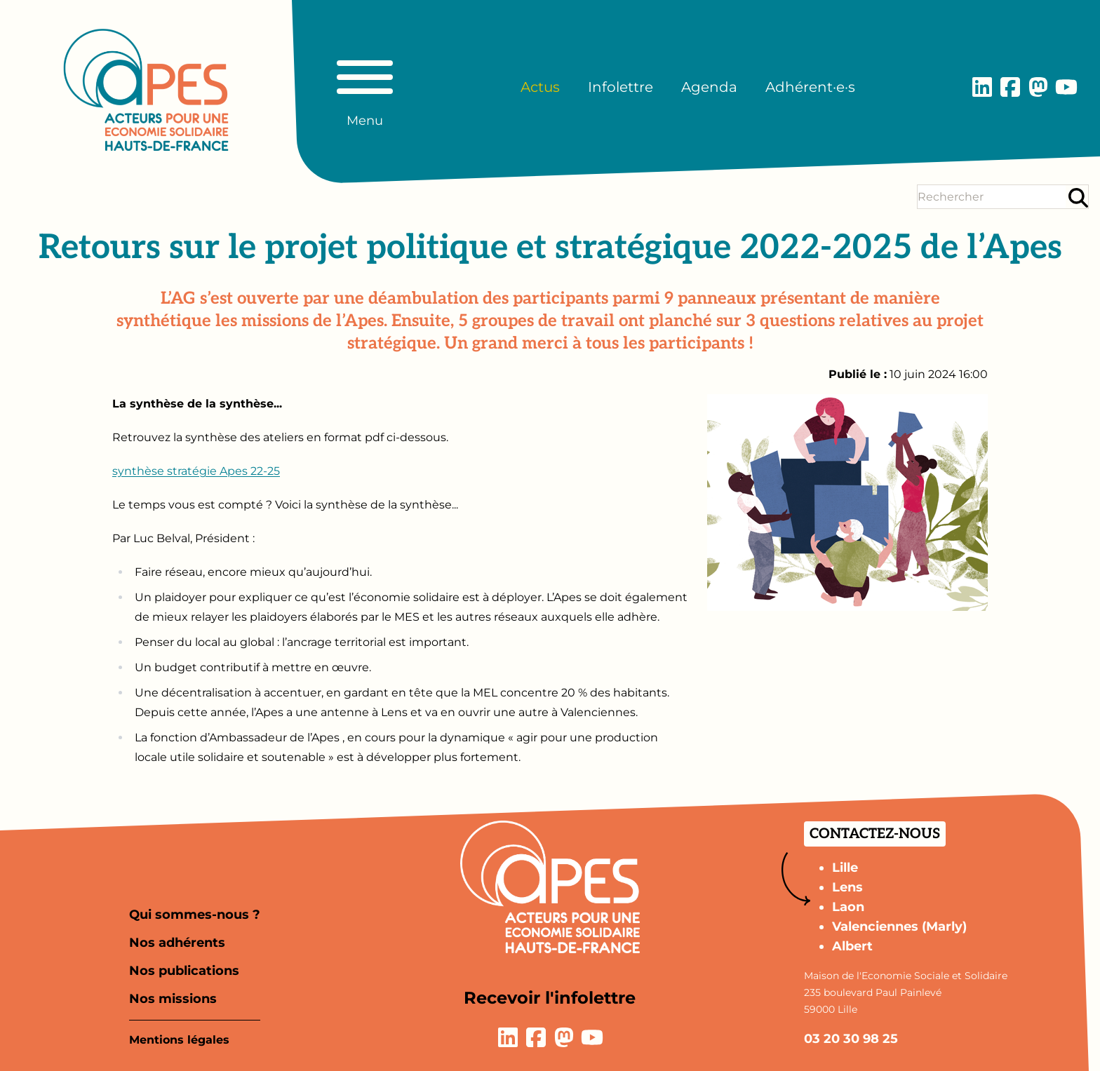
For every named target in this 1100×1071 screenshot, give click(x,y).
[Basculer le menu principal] (365, 86)
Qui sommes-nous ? (194, 914)
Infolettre (620, 87)
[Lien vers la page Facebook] (1010, 87)
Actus (540, 87)
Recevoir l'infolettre (550, 998)
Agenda (709, 87)
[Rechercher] (1078, 197)
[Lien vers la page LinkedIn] (982, 87)
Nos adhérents (177, 942)
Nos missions (173, 998)
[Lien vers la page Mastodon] (1038, 87)
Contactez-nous (875, 834)
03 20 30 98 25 (851, 1038)
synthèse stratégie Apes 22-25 (196, 471)
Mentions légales (179, 1039)
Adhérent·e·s (810, 87)
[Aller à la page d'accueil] (146, 90)
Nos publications (184, 970)
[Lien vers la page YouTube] (1066, 87)
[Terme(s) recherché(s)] (992, 196)
